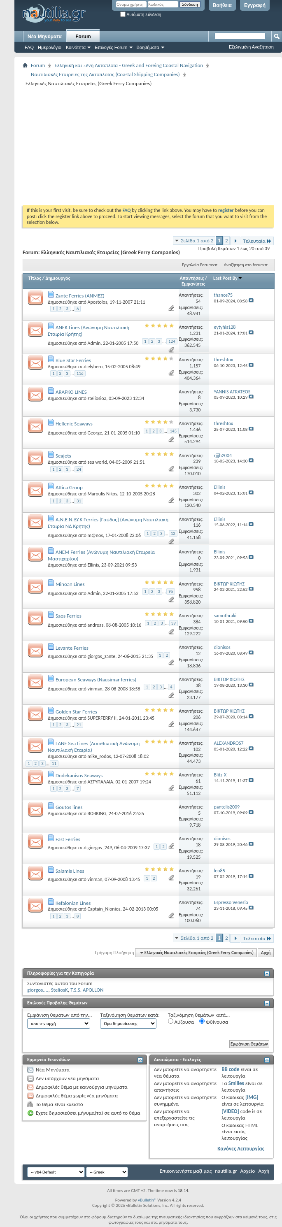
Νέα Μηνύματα (45, 37)
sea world (97, 462)
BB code (230, 1069)
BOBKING (96, 813)
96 (170, 591)
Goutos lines (69, 807)
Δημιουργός (58, 278)
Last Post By (227, 278)
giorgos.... (37, 990)
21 (79, 724)
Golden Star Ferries (76, 712)
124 (171, 341)
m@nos (95, 535)
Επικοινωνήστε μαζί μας (186, 1171)
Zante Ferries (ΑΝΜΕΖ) (80, 296)
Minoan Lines (70, 584)
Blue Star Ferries (73, 360)
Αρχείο (247, 1171)
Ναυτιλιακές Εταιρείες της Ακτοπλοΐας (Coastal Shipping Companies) (105, 74)
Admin (93, 343)
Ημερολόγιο (49, 47)
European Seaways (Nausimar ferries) (96, 679)
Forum (83, 37)
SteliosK (59, 990)
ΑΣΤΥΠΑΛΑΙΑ (100, 782)
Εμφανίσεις (193, 284)
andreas (95, 625)
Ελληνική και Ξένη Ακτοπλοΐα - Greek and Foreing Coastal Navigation (128, 65)
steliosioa (96, 398)
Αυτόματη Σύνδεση (140, 14)
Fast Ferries (68, 839)
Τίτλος (34, 278)
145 (173, 431)
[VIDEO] (230, 1111)
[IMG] (252, 1097)
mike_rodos (99, 756)
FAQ (29, 47)
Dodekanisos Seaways (79, 775)
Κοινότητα (76, 47)
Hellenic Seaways (74, 424)
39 (173, 623)
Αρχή (265, 952)
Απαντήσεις (192, 278)
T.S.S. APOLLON (86, 990)
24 (79, 469)
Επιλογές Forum (111, 47)
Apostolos (97, 302)
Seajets (63, 456)
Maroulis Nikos (102, 494)
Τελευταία (257, 241)
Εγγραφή (255, 5)
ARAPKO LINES (71, 392)
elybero (95, 366)
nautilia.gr (226, 1171)
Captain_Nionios (103, 909)
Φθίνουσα (213, 1021)
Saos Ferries (69, 616)
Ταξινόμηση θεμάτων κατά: (129, 1015)
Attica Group (69, 487)
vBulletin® (147, 1200)
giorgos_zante (101, 656)
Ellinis (93, 565)
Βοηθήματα (148, 47)
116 (80, 373)
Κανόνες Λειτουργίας (240, 1149)
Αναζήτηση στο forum (244, 264)
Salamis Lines (70, 871)
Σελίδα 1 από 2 (197, 240)
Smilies (236, 1083)
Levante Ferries (72, 648)
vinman (94, 689)
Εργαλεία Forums (198, 264)
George (94, 433)
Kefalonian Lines (73, 903)
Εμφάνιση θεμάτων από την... (59, 1015)
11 (54, 763)
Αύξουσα (181, 1021)
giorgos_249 (99, 848)
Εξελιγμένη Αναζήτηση (251, 46)
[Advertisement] (120, 145)
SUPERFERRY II (102, 718)
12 (173, 533)
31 (79, 501)
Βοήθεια (222, 5)
